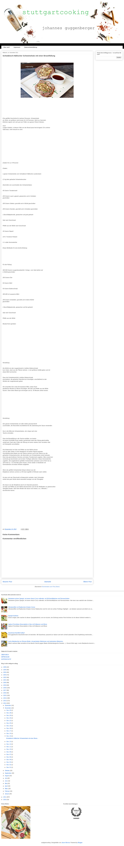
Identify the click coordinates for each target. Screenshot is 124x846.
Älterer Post (87, 582)
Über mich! (6, 47)
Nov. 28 (8, 713)
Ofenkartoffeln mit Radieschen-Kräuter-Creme (21, 607)
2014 (5, 698)
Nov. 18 (8, 728)
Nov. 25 (8, 718)
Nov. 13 (8, 741)
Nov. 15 (8, 733)
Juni (6, 781)
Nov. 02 (8, 764)
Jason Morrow (66, 842)
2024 (5, 672)
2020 (5, 682)
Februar (7, 791)
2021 (5, 680)
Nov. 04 (8, 759)
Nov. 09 (8, 752)
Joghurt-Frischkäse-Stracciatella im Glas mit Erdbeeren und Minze (27, 624)
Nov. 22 (8, 720)
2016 (5, 693)
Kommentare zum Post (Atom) (51, 586)
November (8, 708)
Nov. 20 (8, 723)
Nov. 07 (8, 754)
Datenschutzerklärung (30, 47)
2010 (5, 799)
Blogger (80, 842)
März (6, 788)
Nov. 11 (8, 746)
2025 (5, 669)
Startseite (47, 582)
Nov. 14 (8, 736)
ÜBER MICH (5, 654)
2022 (5, 677)
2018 (5, 687)
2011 (5, 797)
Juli (6, 778)
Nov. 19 (8, 725)
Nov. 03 (8, 762)
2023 (5, 675)
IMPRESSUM (5, 657)
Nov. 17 (8, 731)
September (8, 773)
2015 (5, 695)
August (7, 775)
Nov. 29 (8, 710)
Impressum (17, 47)
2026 (5, 667)
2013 (5, 700)
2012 (5, 703)
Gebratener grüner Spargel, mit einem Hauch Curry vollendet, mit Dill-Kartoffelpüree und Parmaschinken (38, 598)
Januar (7, 793)
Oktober (7, 770)
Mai (6, 783)
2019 (5, 685)
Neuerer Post (7, 582)
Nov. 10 (8, 749)
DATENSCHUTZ (6, 659)
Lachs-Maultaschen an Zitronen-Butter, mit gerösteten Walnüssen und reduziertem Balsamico (35, 641)
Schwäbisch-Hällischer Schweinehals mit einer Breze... (22, 738)
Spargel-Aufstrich (13, 615)
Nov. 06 (8, 757)
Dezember (8, 705)
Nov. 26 (8, 715)
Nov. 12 (8, 744)
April (6, 786)
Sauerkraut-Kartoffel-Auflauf (16, 633)
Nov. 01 (8, 767)
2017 (5, 690)
